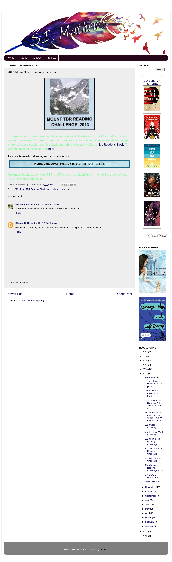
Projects (51, 57)
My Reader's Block (111, 144)
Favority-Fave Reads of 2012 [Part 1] (153, 393)
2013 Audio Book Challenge (153, 459)
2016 (145, 356)
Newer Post (15, 294)
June (148, 504)
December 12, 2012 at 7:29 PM (45, 204)
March (148, 517)
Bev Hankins (22, 204)
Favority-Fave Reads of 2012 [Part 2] (153, 384)
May (147, 509)
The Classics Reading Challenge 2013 (154, 468)
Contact (36, 57)
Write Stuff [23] (152, 482)
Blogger (103, 549)
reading (65, 189)
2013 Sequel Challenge (151, 426)
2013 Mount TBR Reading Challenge (31, 189)
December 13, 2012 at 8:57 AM (42, 223)
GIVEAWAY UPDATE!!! (151, 476)
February (150, 522)
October (149, 491)
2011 (145, 531)
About (23, 57)
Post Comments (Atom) (32, 300)
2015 (145, 360)
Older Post (124, 294)
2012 (145, 373)
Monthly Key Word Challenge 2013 (154, 433)
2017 (145, 352)
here (51, 148)
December (150, 377)
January (149, 526)
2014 (145, 365)
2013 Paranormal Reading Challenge (153, 451)
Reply (18, 213)
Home (10, 57)
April (147, 513)
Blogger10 (20, 223)
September (151, 496)
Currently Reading (152, 82)
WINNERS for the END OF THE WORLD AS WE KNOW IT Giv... (154, 416)
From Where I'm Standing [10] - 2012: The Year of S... (153, 404)
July (147, 500)
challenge (55, 189)
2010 (145, 536)
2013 (145, 369)
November (150, 487)
